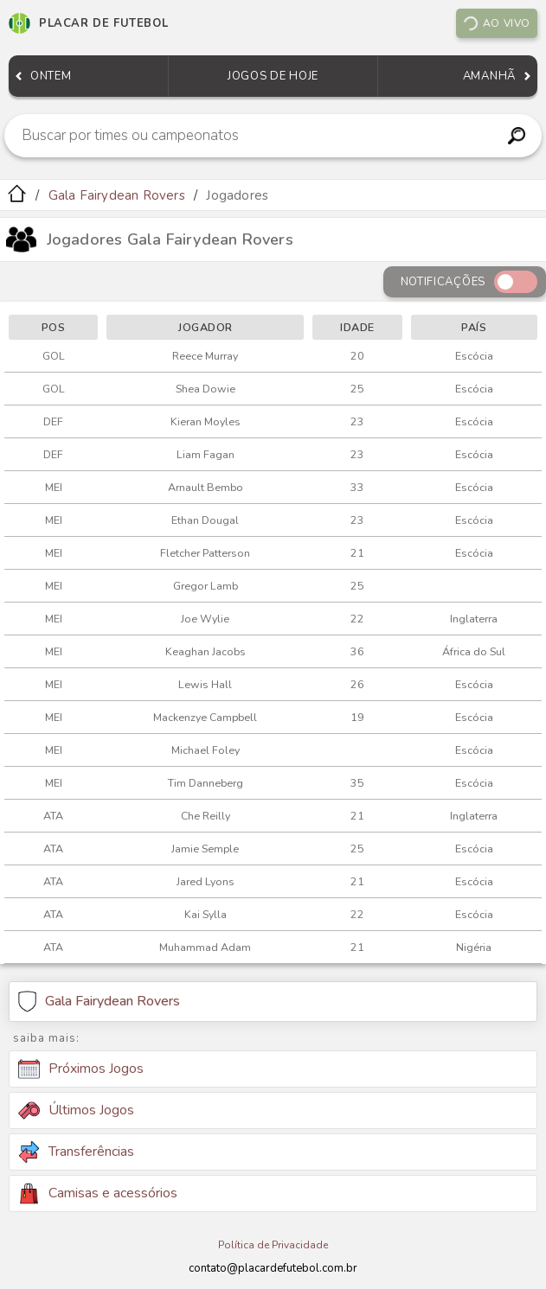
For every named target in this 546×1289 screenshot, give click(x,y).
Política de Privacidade (273, 1245)
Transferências (76, 1152)
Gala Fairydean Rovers (116, 195)
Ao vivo (495, 23)
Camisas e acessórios (97, 1193)
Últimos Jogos (76, 1110)
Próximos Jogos (81, 1069)
